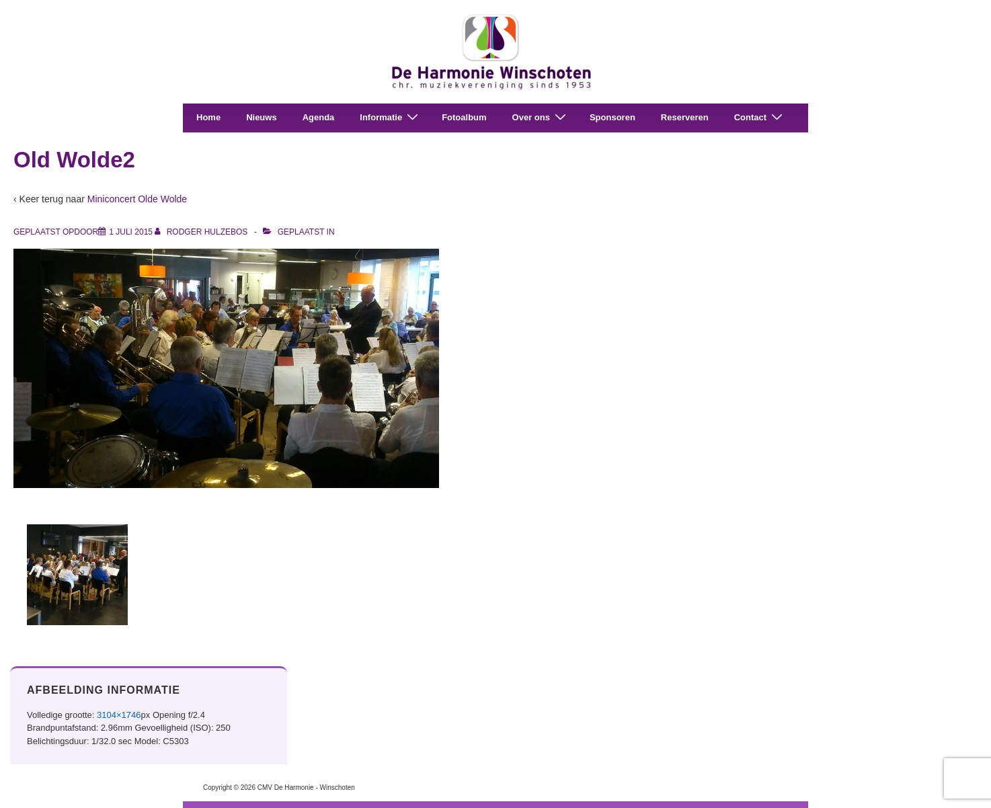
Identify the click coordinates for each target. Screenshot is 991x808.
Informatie (391, 117)
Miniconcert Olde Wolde (137, 199)
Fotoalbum (464, 117)
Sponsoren (612, 117)
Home (208, 117)
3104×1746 (119, 715)
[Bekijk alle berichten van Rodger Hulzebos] (202, 232)
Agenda (319, 117)
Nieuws (261, 117)
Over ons (540, 117)
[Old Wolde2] (131, 232)
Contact (760, 117)
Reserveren (685, 117)
